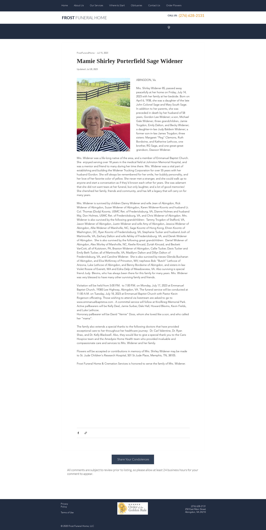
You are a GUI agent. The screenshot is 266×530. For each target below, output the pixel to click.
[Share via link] (85, 432)
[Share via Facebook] (78, 432)
